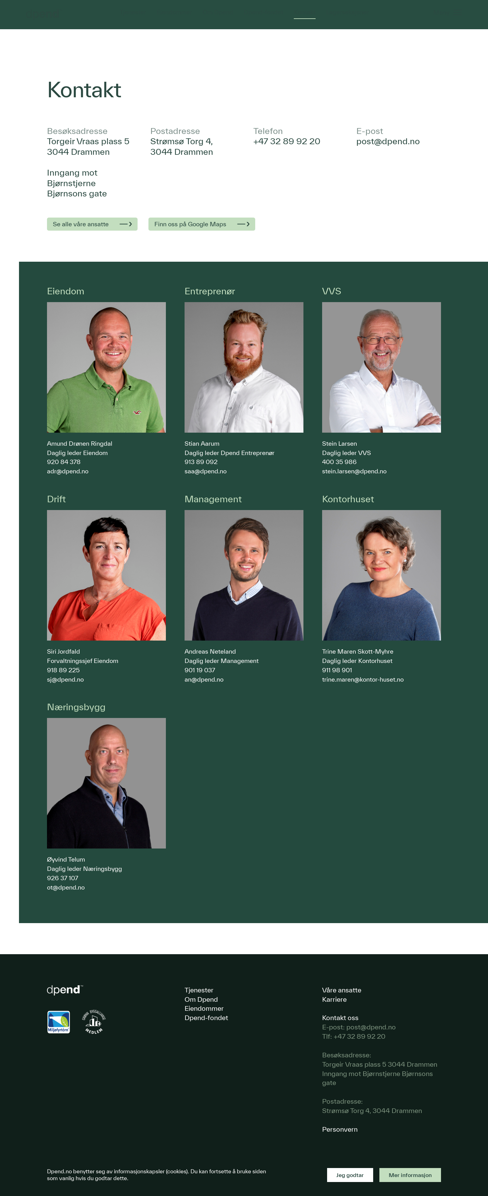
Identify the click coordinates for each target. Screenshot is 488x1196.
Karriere (334, 999)
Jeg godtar (350, 1175)
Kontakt (305, 17)
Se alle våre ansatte (81, 224)
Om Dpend (217, 17)
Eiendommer (173, 17)
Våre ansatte (341, 990)
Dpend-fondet (263, 17)
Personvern (340, 1129)
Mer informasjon (410, 1175)
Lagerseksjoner (348, 17)
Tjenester (132, 17)
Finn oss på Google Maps (190, 224)
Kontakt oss (340, 1017)
